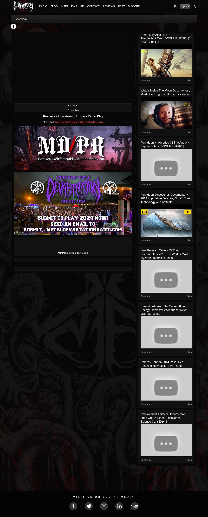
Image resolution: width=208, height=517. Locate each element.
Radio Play (95, 116)
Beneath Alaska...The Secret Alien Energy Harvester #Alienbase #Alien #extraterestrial (164, 310)
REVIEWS (109, 6)
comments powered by (73, 253)
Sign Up (185, 6)
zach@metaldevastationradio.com (79, 122)
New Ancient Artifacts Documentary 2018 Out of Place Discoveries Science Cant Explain (163, 418)
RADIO (43, 6)
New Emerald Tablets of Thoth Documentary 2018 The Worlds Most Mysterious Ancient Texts (164, 254)
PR (82, 6)
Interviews (65, 116)
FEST (121, 6)
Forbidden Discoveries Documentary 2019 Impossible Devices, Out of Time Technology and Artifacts (165, 198)
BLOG (54, 6)
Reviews (49, 116)
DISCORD (134, 6)
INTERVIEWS (69, 6)
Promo (80, 116)
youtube (21, 19)
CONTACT (93, 6)
